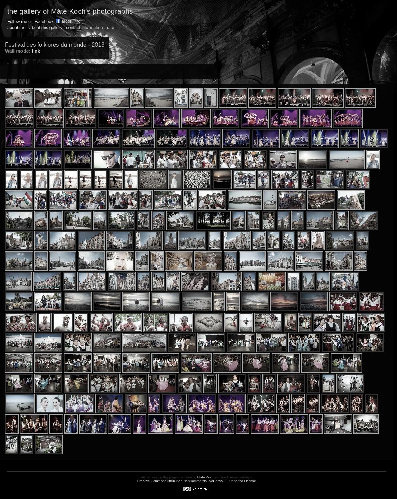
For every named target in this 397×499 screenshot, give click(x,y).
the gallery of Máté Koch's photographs (70, 11)
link (36, 51)
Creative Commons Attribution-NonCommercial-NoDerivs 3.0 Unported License (196, 481)
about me (16, 27)
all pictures (149, 477)
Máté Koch (205, 477)
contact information (84, 27)
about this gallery (45, 27)
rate (110, 27)
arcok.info (68, 21)
